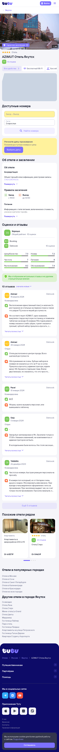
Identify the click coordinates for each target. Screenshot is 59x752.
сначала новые (24, 286)
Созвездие (7, 602)
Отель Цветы (7, 614)
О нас (4, 719)
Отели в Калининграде (12, 585)
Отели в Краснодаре (11, 588)
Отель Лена (7, 605)
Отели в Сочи (8, 579)
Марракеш (7, 617)
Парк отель (7, 624)
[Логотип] (7, 3)
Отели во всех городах (12, 591)
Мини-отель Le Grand (11, 611)
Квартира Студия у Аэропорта (16, 636)
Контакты (5, 725)
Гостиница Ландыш (10, 627)
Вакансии (5, 722)
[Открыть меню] (55, 3)
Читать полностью (14, 331)
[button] (5, 695)
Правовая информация (11, 728)
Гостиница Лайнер (10, 620)
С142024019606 (11, 179)
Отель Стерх (7, 608)
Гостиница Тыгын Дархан (13, 633)
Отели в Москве (9, 576)
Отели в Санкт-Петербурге (14, 582)
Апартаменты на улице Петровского (18, 630)
